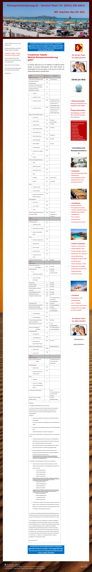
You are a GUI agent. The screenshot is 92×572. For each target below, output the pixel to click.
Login (85, 565)
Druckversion (9, 565)
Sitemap (17, 565)
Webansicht (84, 566)
